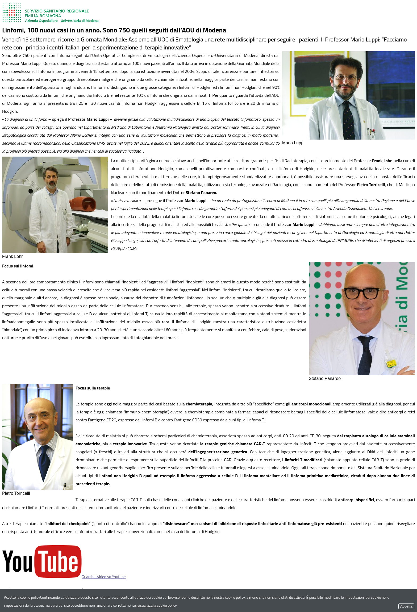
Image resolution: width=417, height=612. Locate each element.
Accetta (406, 606)
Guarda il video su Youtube (64, 577)
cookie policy (30, 597)
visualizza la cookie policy (157, 605)
